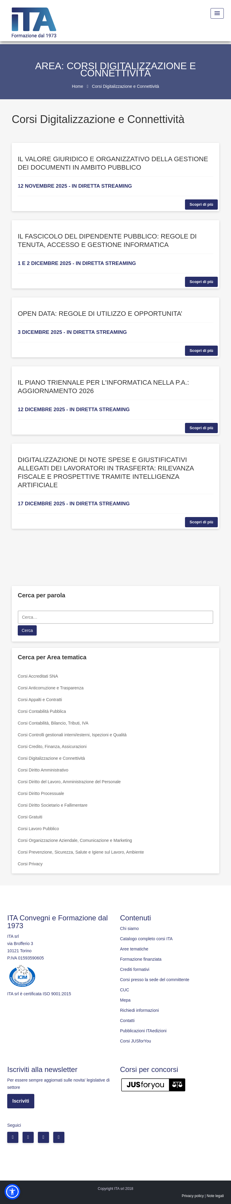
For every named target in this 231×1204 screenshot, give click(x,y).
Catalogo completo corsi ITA (146, 938)
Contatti (127, 1020)
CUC (124, 989)
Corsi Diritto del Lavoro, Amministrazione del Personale (69, 781)
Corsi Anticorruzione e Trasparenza (51, 687)
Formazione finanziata (141, 959)
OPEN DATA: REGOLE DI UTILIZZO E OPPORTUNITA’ (100, 313)
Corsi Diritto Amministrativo (43, 770)
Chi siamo (129, 928)
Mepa (125, 1000)
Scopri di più (201, 204)
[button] (12, 1191)
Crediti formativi (134, 969)
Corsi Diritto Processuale (41, 793)
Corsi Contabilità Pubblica (42, 711)
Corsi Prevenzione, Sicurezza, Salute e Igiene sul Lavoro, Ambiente (81, 852)
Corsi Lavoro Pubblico (38, 828)
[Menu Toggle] (217, 13)
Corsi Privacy (30, 863)
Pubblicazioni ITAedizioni (143, 1030)
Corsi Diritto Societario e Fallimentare (53, 805)
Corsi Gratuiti (30, 816)
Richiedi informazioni (139, 1010)
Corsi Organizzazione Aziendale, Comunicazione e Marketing (75, 840)
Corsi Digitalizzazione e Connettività (51, 758)
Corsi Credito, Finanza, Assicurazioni (52, 746)
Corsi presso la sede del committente (154, 979)
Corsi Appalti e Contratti (40, 699)
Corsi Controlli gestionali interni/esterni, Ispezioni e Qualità (72, 734)
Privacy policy (193, 1196)
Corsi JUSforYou (135, 1041)
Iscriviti (20, 1101)
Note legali (215, 1196)
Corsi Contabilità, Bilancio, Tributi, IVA (53, 723)
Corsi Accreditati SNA (38, 676)
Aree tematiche (134, 949)
